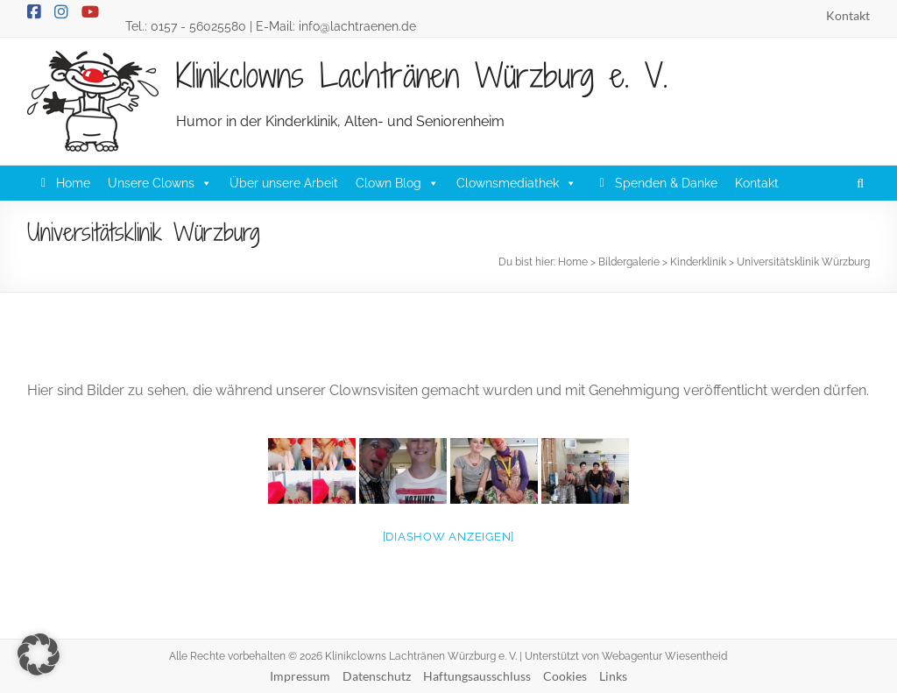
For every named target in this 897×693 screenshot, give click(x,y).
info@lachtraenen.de (357, 26)
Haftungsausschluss (477, 675)
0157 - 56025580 (198, 26)
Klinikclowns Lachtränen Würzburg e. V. (421, 75)
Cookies (565, 675)
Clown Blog (397, 183)
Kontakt (848, 15)
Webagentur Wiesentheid (664, 656)
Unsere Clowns (160, 183)
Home (73, 183)
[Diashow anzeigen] (449, 536)
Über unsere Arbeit (284, 183)
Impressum (300, 675)
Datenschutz (377, 675)
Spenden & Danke (666, 183)
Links (613, 675)
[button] (852, 183)
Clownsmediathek (516, 183)
